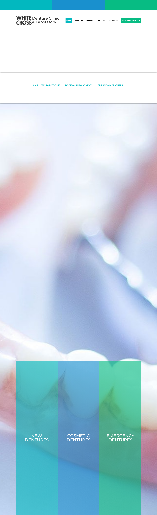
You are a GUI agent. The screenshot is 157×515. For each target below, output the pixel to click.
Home (68, 20)
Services (89, 20)
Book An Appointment (131, 20)
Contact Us (113, 20)
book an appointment (78, 85)
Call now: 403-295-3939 (46, 85)
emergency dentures (110, 85)
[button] (152, 309)
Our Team (101, 20)
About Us (79, 20)
